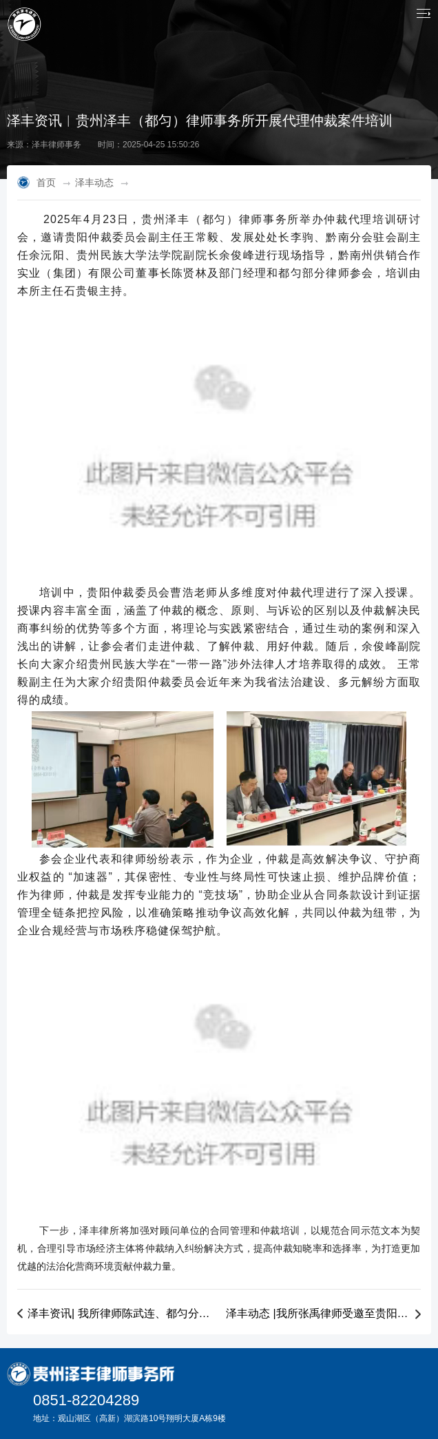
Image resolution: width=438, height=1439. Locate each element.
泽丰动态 (94, 182)
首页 (46, 182)
